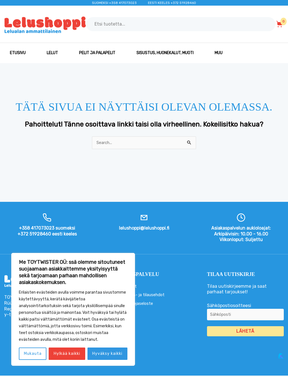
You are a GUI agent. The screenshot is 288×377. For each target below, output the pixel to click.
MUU (218, 53)
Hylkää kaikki (67, 353)
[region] (73, 309)
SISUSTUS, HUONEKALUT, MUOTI (165, 53)
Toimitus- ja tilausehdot (144, 295)
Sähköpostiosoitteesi (245, 314)
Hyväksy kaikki (107, 353)
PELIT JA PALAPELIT (97, 53)
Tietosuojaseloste (138, 304)
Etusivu (18, 53)
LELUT (52, 53)
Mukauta (33, 353)
